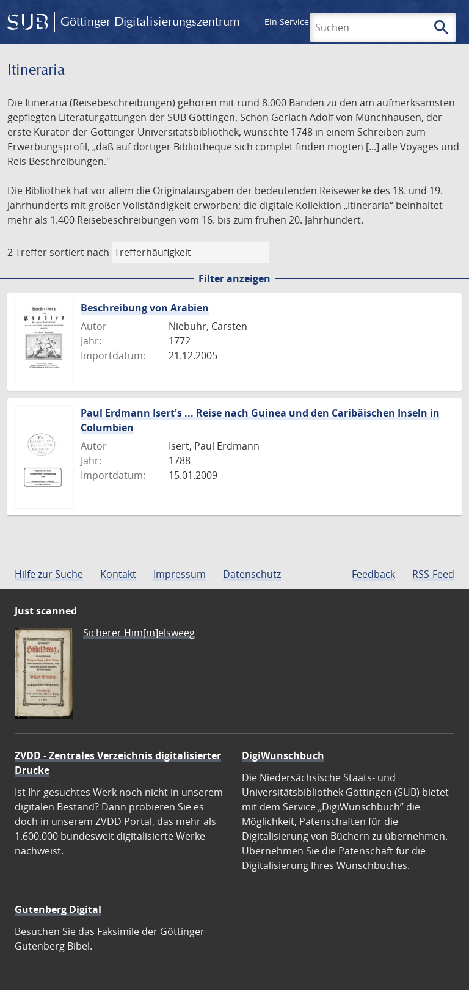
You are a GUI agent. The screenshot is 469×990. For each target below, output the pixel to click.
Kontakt (118, 574)
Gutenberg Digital (58, 909)
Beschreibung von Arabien (145, 308)
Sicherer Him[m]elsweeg (139, 632)
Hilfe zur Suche (49, 574)
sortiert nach (79, 252)
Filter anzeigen (234, 278)
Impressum (179, 574)
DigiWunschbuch (283, 755)
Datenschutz (252, 574)
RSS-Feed (433, 574)
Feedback (373, 574)
